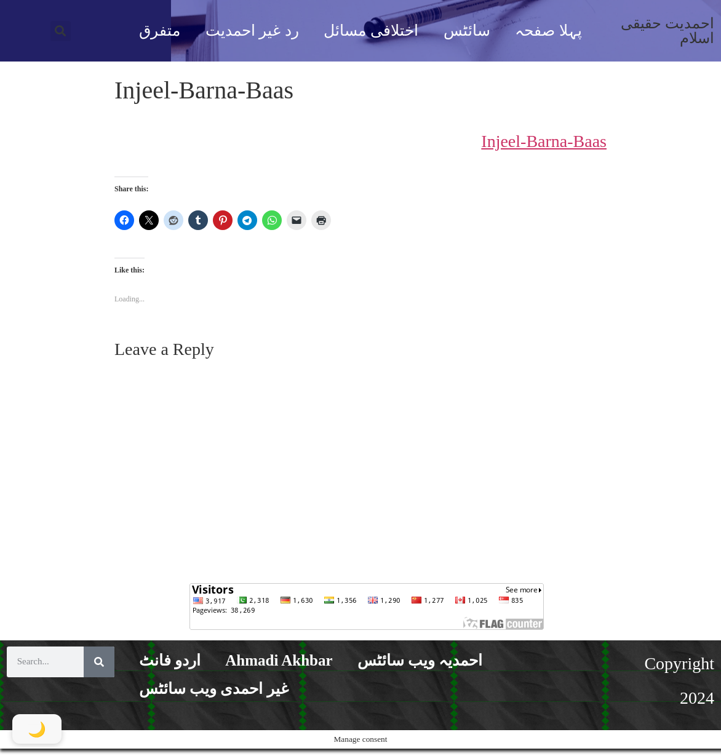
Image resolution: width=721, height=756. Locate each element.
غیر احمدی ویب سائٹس (214, 688)
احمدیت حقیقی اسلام (667, 30)
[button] (60, 31)
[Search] (99, 662)
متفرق (159, 30)
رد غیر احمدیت (252, 30)
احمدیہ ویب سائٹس (420, 660)
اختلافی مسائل (371, 30)
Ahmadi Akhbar (278, 660)
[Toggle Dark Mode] (37, 729)
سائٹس (467, 30)
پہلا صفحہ (548, 30)
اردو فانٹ (170, 660)
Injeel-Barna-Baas (544, 141)
